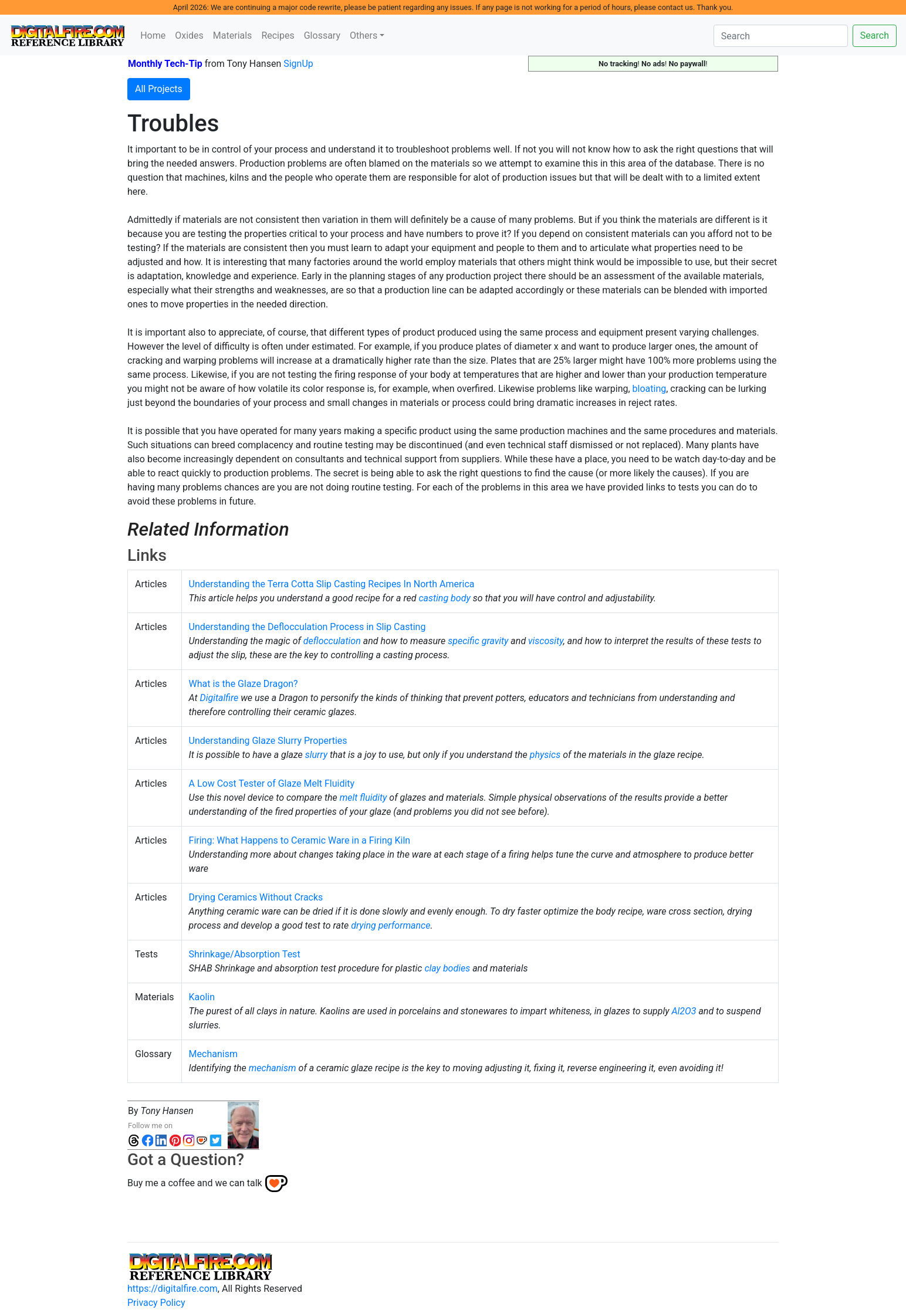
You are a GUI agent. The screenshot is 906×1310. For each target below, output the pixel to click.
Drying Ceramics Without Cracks (256, 897)
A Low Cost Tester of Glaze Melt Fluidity (272, 783)
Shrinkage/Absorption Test (244, 954)
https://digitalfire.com (172, 1288)
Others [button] (363, 35)
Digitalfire (219, 697)
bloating (650, 388)
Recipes (277, 35)
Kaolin (202, 997)
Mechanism (213, 1053)
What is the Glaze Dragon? (243, 683)
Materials (232, 35)
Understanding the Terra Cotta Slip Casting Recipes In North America (332, 584)
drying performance (390, 925)
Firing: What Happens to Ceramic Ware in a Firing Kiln (300, 840)
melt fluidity (363, 797)
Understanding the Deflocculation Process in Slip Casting (307, 626)
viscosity (545, 640)
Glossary (322, 35)
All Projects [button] (158, 88)
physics (545, 754)
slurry (316, 754)
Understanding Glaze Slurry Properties (268, 740)
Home (152, 35)
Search (874, 35)
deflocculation (332, 640)
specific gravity (478, 640)
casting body (444, 598)
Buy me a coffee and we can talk (194, 1183)
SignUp (298, 63)
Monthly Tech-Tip (165, 63)
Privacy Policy (156, 1302)
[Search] (781, 36)
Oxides (189, 35)
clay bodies (447, 968)
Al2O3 (683, 1011)
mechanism (272, 1068)
